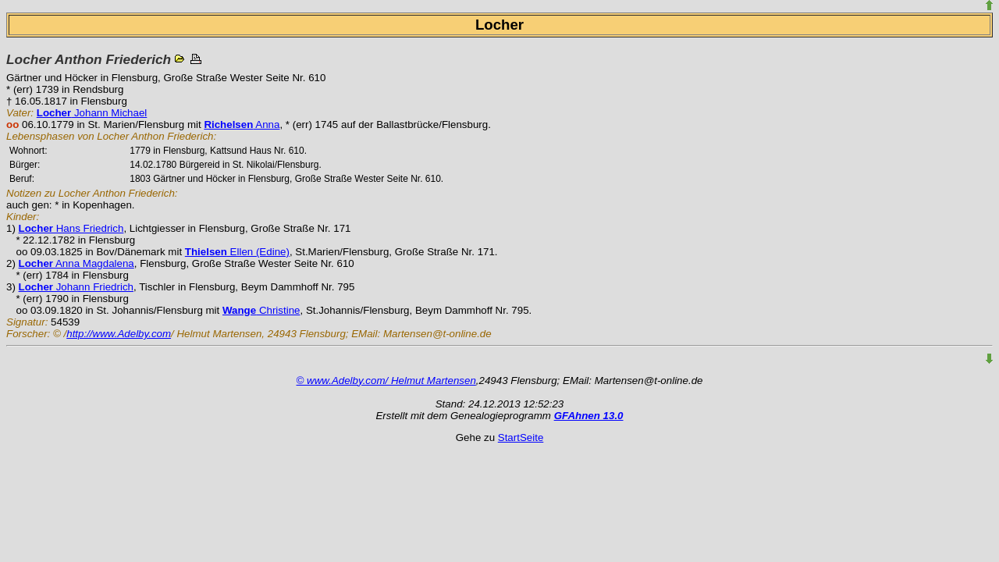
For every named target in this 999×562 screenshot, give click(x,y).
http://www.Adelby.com (118, 334)
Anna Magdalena (76, 263)
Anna (241, 124)
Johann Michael (92, 113)
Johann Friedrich (76, 287)
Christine (261, 310)
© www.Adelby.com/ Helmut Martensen (386, 380)
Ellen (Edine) (237, 252)
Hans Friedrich (71, 228)
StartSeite (521, 437)
